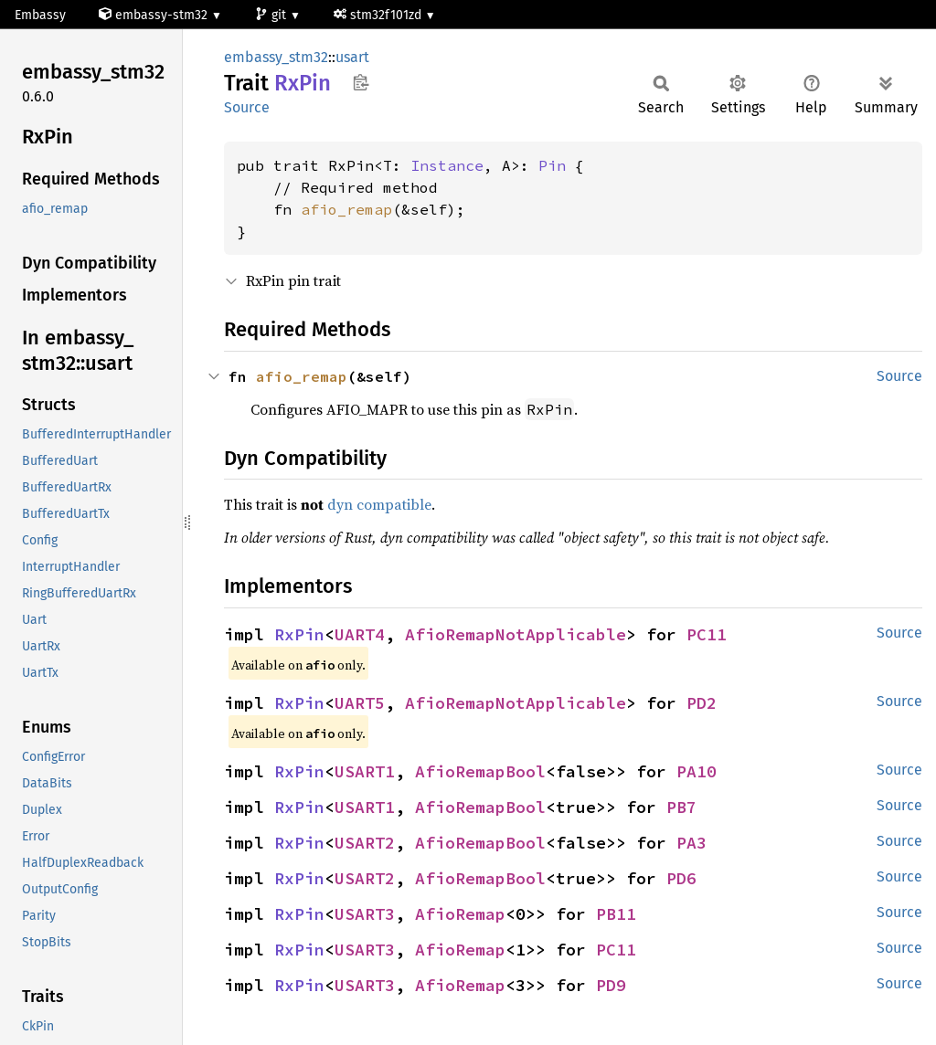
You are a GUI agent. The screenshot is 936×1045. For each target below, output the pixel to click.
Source (247, 107)
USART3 (365, 913)
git (272, 15)
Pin (552, 165)
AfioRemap (460, 913)
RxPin (299, 634)
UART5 (360, 702)
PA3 (691, 842)
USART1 (365, 771)
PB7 (681, 807)
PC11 (706, 634)
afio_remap (346, 209)
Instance (447, 165)
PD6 (681, 878)
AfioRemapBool (480, 771)
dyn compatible (379, 504)
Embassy (40, 15)
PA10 (696, 771)
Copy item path (361, 82)
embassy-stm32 (155, 15)
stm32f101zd (379, 15)
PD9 (611, 985)
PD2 (701, 702)
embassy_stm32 (276, 57)
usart (352, 57)
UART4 (360, 634)
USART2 (365, 842)
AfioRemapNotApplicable (515, 634)
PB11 (616, 913)
